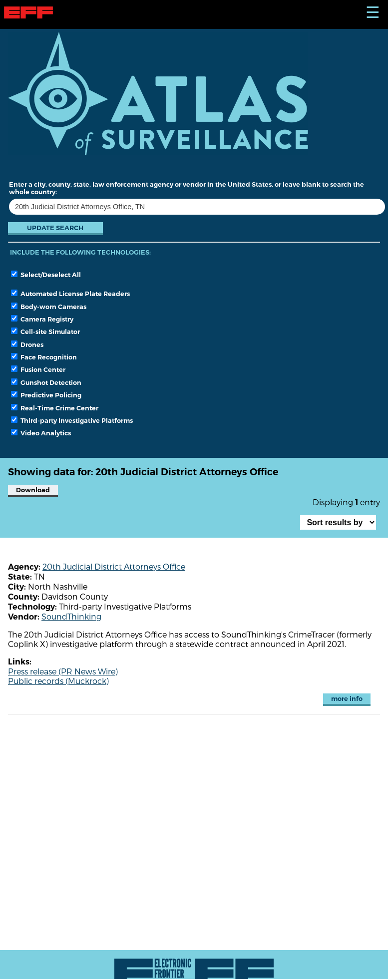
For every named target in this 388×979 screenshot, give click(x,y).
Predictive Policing (46, 395)
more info (347, 698)
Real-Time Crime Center (54, 408)
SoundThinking (71, 616)
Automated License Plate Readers (70, 294)
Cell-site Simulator (45, 331)
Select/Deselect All (46, 275)
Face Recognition (44, 357)
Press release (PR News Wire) (63, 671)
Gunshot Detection (46, 382)
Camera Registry (42, 319)
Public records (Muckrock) (58, 680)
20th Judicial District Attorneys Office (113, 566)
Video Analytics (41, 433)
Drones (27, 344)
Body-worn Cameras (48, 307)
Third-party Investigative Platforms (72, 420)
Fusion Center (38, 369)
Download (33, 490)
